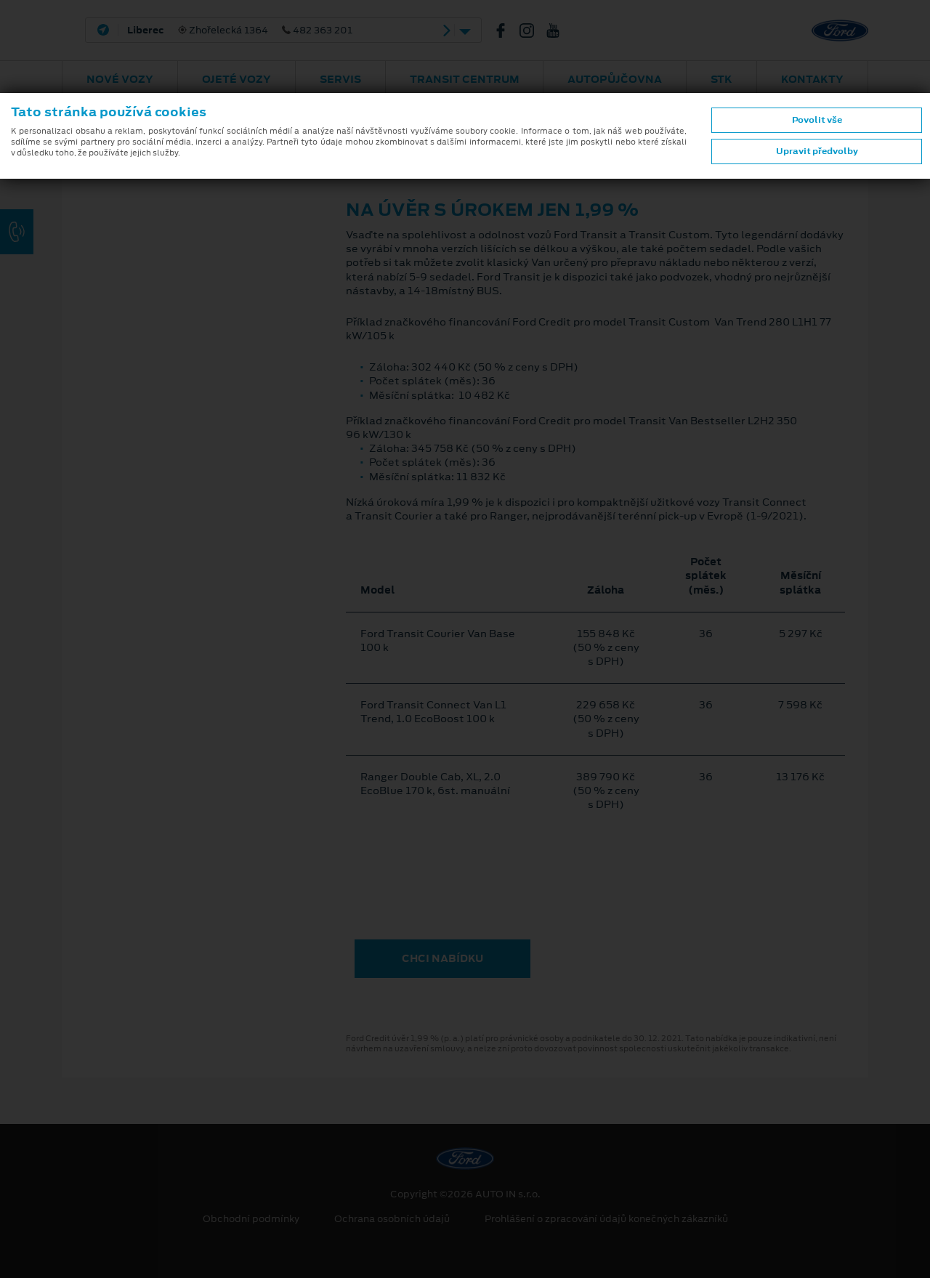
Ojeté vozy (236, 79)
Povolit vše (817, 120)
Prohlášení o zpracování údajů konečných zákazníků (606, 1219)
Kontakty (812, 79)
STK (721, 79)
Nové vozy (119, 79)
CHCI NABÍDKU (442, 958)
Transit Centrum (464, 79)
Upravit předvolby (817, 151)
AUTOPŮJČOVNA (614, 79)
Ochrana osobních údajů (392, 1219)
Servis (340, 79)
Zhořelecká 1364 (239, 30)
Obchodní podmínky (251, 1219)
